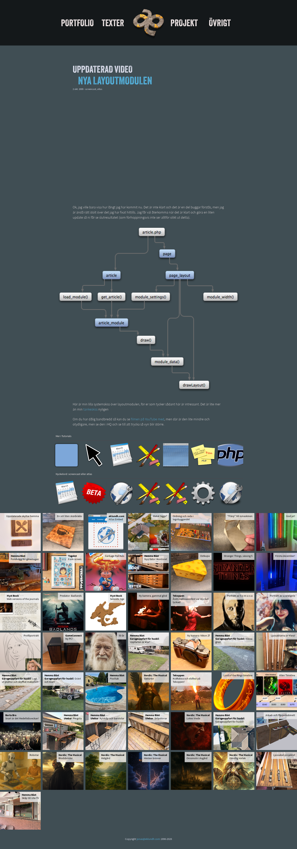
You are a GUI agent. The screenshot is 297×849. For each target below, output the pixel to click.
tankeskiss (90, 409)
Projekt (184, 23)
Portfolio (77, 23)
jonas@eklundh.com (148, 839)
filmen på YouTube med (147, 419)
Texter (113, 23)
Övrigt (220, 23)
